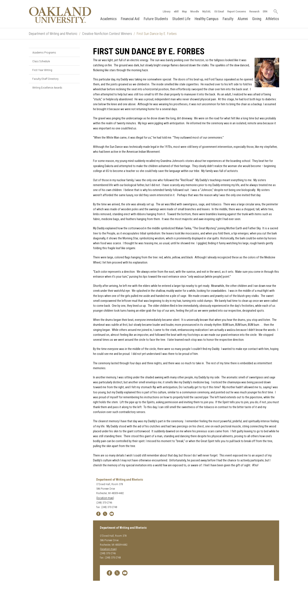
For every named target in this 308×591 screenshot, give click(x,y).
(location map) (105, 498)
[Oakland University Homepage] (60, 15)
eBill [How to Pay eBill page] (176, 11)
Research (254, 11)
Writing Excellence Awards (47, 87)
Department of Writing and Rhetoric (53, 34)
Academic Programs (44, 52)
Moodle (194, 11)
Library (166, 11)
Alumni (243, 19)
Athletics (272, 19)
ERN (265, 11)
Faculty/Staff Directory (45, 78)
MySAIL (206, 11)
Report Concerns (236, 11)
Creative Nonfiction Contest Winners (107, 34)
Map (184, 11)
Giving (256, 19)
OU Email (219, 11)
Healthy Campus (206, 19)
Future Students (156, 19)
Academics (108, 19)
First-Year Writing (42, 70)
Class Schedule (41, 61)
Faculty (228, 19)
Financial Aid (130, 19)
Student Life (181, 19)
